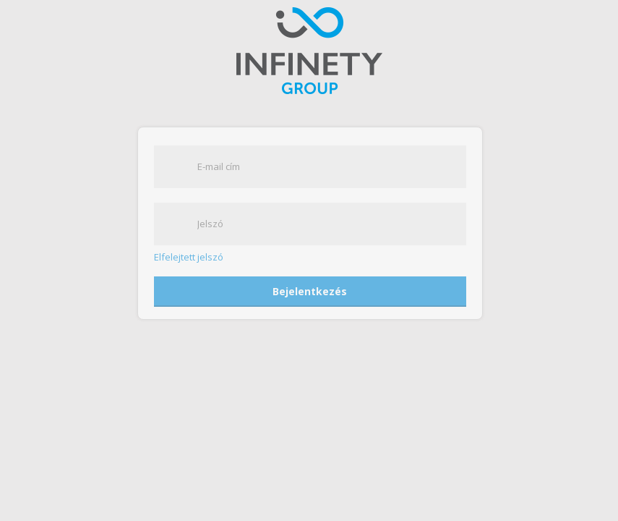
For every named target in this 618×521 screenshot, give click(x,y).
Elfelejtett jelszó (188, 257)
